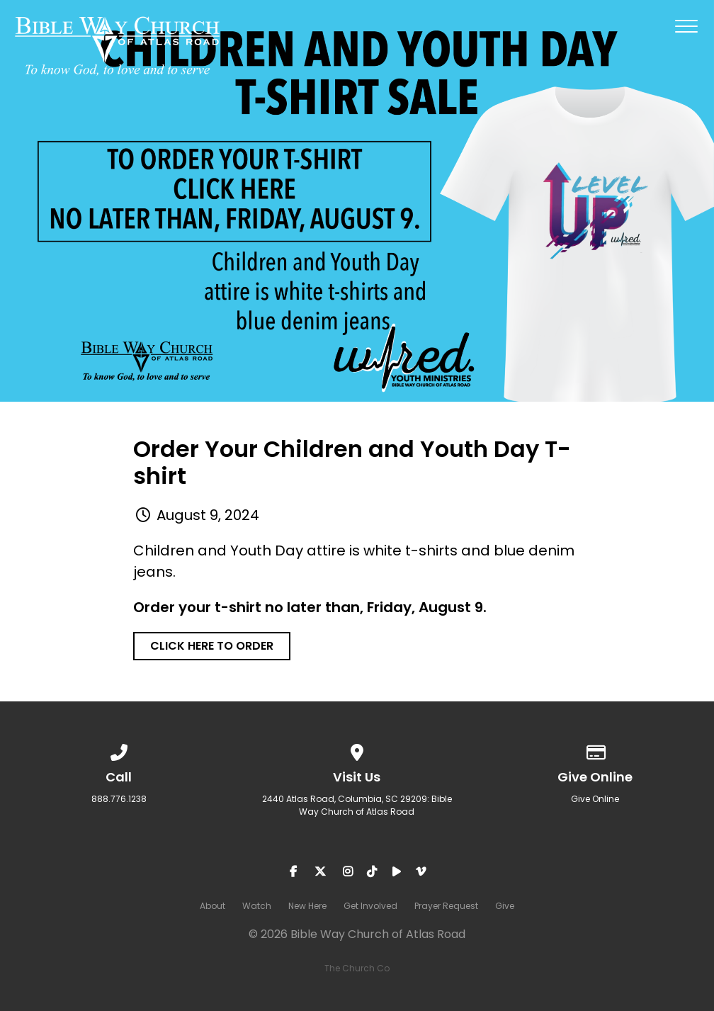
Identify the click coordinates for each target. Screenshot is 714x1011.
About (212, 906)
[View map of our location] (357, 750)
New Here (307, 906)
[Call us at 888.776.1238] (119, 750)
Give (504, 906)
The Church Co (357, 968)
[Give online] (595, 750)
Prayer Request (446, 906)
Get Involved (370, 906)
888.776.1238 (119, 799)
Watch (256, 906)
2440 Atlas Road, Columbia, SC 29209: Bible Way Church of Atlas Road (357, 805)
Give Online (595, 799)
